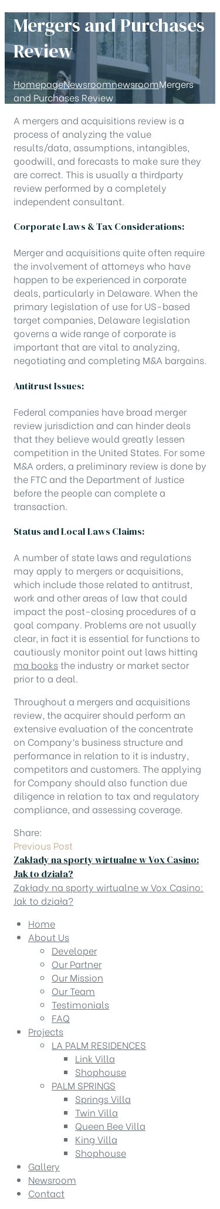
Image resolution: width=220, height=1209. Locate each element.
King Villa (96, 1139)
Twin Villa (96, 1112)
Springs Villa (103, 1098)
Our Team (73, 990)
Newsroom (52, 1179)
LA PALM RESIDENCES (99, 1044)
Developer (74, 950)
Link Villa (95, 1058)
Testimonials (80, 1004)
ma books (35, 664)
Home (41, 923)
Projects (45, 1031)
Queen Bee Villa (110, 1125)
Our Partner (76, 963)
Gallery (44, 1166)
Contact (46, 1193)
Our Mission (77, 977)
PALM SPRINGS (84, 1085)
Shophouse (100, 1071)
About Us (48, 936)
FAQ (61, 1017)
